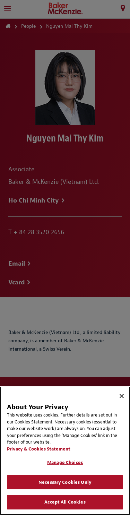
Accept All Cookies (64, 502)
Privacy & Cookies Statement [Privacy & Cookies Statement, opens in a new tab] (38, 449)
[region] (65, 450)
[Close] (121, 396)
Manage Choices (65, 462)
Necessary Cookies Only (65, 482)
